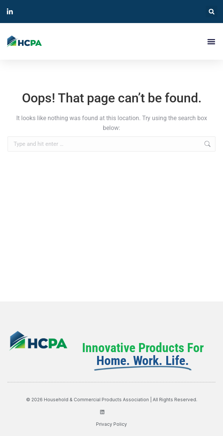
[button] (211, 11)
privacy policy (111, 424)
